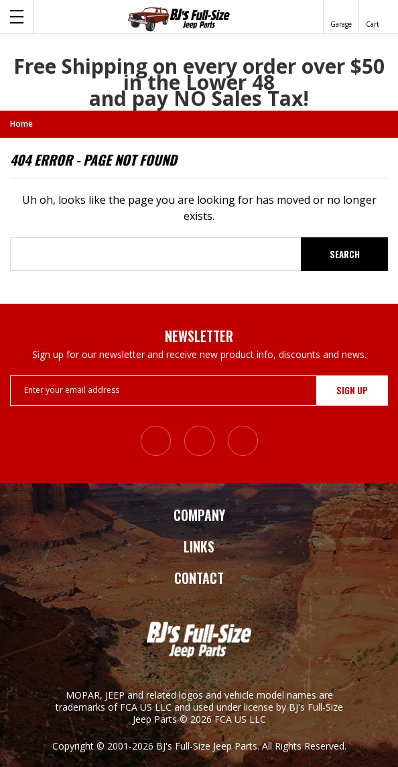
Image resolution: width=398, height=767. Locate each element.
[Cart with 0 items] (372, 17)
